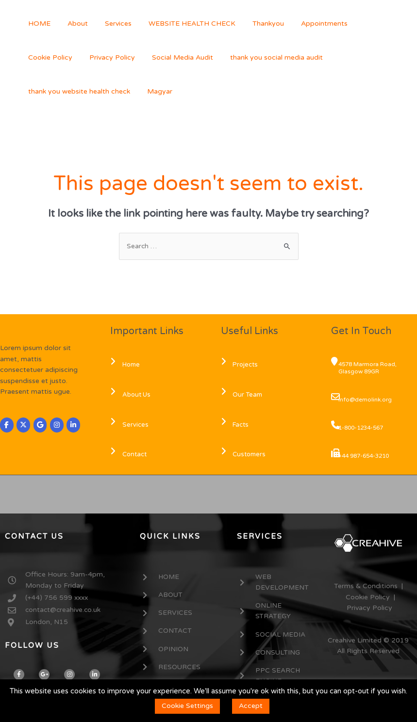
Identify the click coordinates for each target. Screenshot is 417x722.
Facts (236, 425)
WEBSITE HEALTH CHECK (179, 23)
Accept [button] (251, 706)
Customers (244, 455)
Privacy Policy (49, 57)
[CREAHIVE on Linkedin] (74, 425)
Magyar (38, 91)
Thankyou (252, 23)
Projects (240, 365)
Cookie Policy (364, 23)
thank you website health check (317, 57)
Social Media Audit (116, 57)
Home (126, 365)
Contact (129, 455)
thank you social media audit (206, 57)
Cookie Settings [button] (187, 706)
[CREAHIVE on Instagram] (57, 425)
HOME (37, 23)
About (72, 23)
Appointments (305, 23)
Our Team (243, 395)
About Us (131, 395)
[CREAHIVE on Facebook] (7, 425)
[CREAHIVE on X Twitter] (24, 425)
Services (109, 23)
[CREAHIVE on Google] (41, 425)
